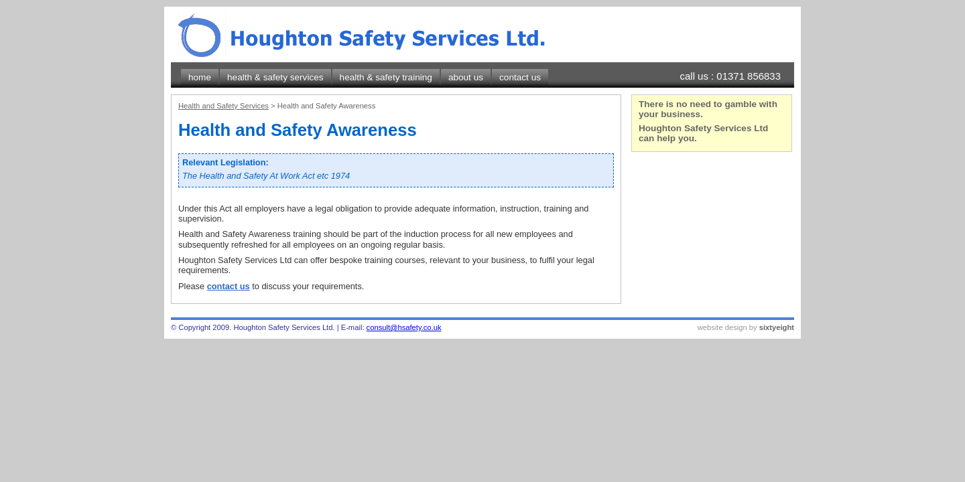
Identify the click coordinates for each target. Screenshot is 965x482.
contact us (520, 77)
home (199, 77)
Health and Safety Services (223, 106)
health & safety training (386, 77)
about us (465, 77)
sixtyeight (776, 327)
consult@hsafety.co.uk (404, 327)
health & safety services (275, 77)
